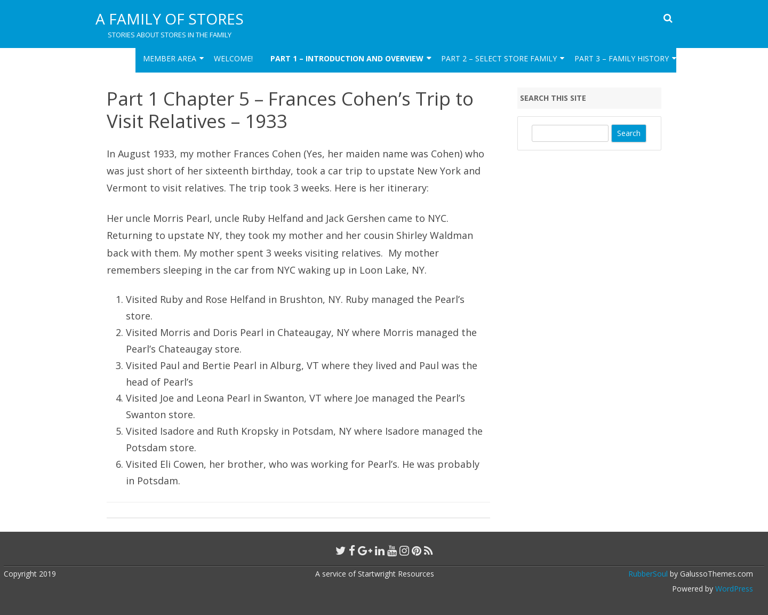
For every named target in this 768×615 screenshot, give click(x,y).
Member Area (169, 58)
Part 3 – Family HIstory (621, 58)
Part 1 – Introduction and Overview (346, 58)
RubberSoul (648, 574)
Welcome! (233, 58)
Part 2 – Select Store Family (499, 58)
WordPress (733, 589)
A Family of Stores (169, 18)
